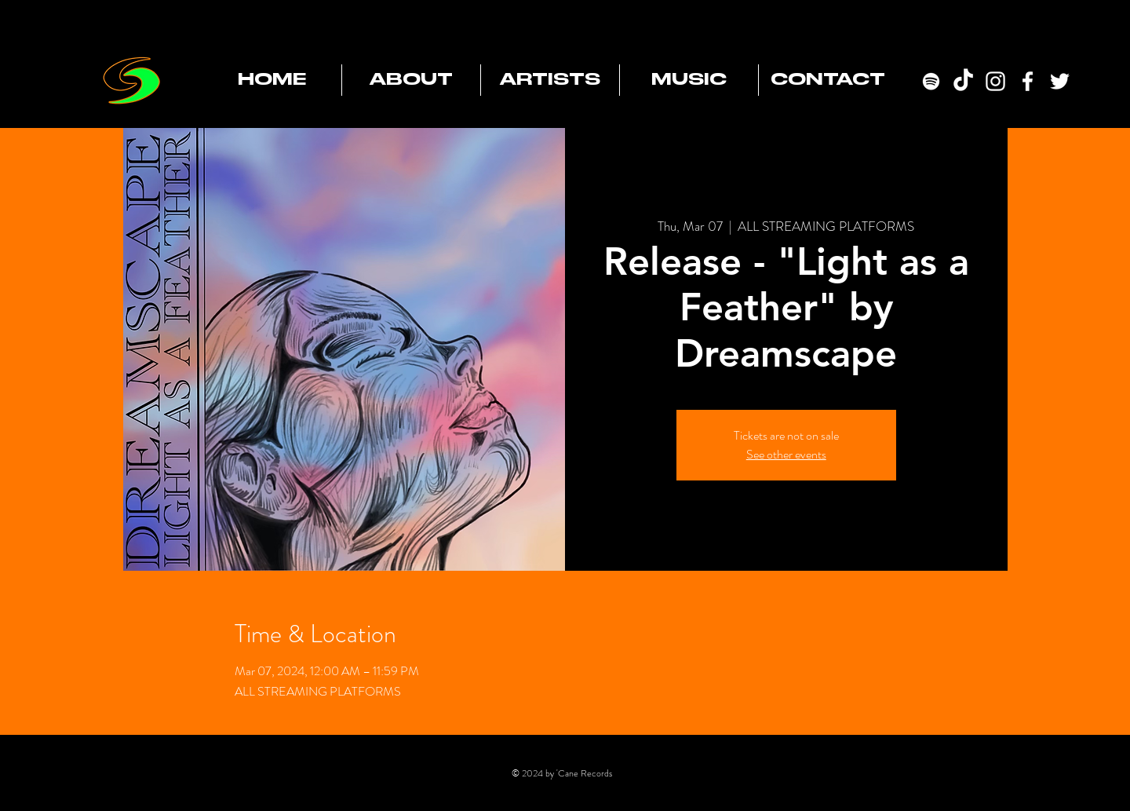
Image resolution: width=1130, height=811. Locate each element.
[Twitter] (1060, 81)
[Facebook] (1028, 81)
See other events (786, 454)
